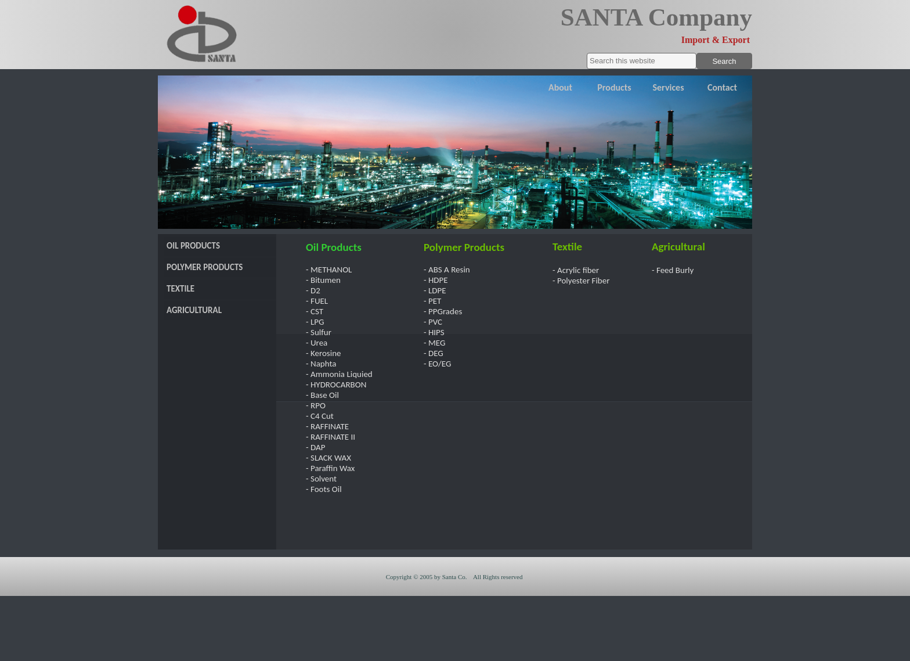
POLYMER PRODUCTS (205, 267)
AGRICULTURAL (194, 310)
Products (614, 87)
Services (668, 87)
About (560, 87)
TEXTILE (180, 288)
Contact (722, 87)
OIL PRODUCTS (193, 245)
